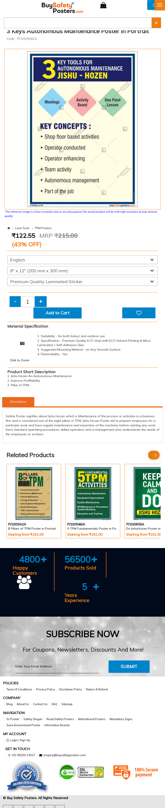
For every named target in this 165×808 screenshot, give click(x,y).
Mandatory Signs (121, 719)
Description (18, 402)
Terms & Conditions (19, 689)
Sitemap (67, 704)
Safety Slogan (32, 719)
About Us (23, 704)
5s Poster (13, 719)
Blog (10, 704)
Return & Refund (97, 689)
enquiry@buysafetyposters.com (64, 755)
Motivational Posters (92, 719)
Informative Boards (57, 725)
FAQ (54, 704)
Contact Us (40, 704)
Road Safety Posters (60, 719)
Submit (129, 666)
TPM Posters (43, 228)
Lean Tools (22, 228)
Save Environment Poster (23, 725)
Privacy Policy (45, 689)
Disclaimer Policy (70, 689)
